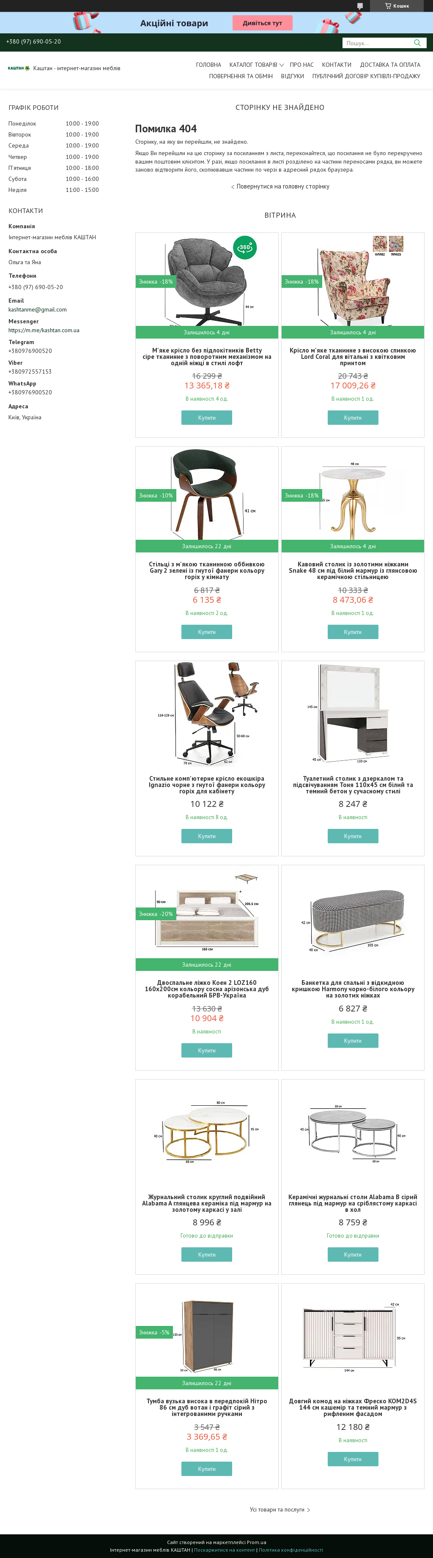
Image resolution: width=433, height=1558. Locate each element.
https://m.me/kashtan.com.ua (43, 330)
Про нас (302, 64)
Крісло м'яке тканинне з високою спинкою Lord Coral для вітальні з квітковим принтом (353, 356)
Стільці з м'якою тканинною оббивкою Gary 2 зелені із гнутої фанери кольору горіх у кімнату (207, 570)
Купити (207, 417)
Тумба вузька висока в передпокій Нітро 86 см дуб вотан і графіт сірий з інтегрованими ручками (206, 1407)
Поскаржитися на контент (224, 1550)
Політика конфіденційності (291, 1550)
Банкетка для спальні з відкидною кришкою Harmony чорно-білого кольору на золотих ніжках (353, 988)
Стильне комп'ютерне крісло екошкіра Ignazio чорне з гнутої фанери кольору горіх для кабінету (207, 784)
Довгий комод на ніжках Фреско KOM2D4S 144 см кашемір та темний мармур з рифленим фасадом (353, 1407)
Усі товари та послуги (277, 1509)
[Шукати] (417, 43)
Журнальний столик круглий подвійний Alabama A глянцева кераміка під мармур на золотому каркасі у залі (206, 1203)
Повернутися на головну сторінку (283, 186)
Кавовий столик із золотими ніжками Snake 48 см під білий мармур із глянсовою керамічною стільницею (353, 570)
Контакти (336, 64)
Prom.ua (256, 1542)
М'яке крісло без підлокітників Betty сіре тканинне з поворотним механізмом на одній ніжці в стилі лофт (207, 356)
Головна (208, 64)
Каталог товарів (253, 64)
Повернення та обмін (241, 76)
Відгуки (292, 76)
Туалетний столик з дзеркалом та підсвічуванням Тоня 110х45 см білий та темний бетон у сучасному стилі (353, 784)
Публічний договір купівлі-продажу (366, 76)
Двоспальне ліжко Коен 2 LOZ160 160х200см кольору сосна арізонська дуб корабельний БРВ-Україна (207, 988)
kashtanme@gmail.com (37, 309)
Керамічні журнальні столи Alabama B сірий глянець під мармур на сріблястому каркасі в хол (352, 1203)
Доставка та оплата (390, 64)
